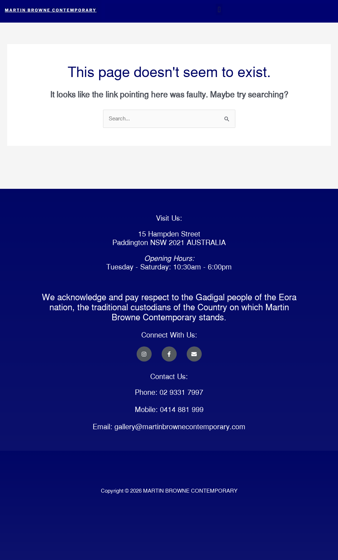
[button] (219, 9)
